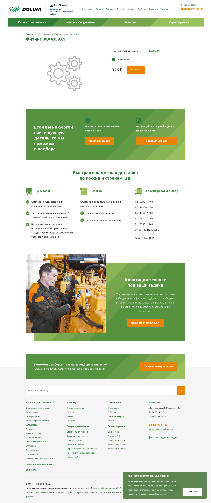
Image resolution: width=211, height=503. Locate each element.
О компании (87, 9)
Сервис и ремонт (117, 426)
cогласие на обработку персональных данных (76, 492)
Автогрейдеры (33, 416)
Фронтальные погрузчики (38, 408)
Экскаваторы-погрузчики (37, 421)
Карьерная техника (75, 444)
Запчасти (31, 469)
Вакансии (153, 9)
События (112, 412)
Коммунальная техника (77, 436)
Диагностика (114, 432)
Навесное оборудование (40, 464)
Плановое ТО (114, 436)
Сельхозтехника (74, 440)
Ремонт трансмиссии (117, 449)
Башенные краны (33, 450)
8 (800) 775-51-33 (192, 9)
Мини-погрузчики (34, 437)
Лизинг (131, 9)
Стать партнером (116, 416)
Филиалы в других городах (164, 437)
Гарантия (121, 9)
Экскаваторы (32, 412)
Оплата (99, 9)
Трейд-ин (141, 9)
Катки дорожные (33, 433)
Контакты (164, 9)
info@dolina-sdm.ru (157, 416)
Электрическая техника (37, 442)
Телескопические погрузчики (39, 458)
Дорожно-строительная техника (82, 449)
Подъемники (32, 454)
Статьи (111, 421)
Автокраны (31, 429)
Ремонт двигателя (116, 440)
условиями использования (140, 494)
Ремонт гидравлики (117, 444)
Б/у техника (31, 446)
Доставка (110, 9)
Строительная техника (77, 432)
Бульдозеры (32, 425)
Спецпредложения (75, 408)
